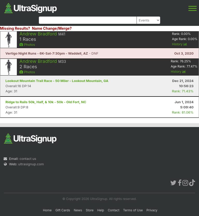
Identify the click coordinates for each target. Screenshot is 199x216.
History (179, 44)
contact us (27, 159)
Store (90, 210)
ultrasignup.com (31, 164)
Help (100, 210)
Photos (27, 44)
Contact (113, 210)
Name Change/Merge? (52, 28)
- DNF (51, 53)
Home (47, 210)
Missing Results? (15, 28)
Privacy (151, 210)
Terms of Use (133, 210)
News (78, 210)
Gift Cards (62, 210)
